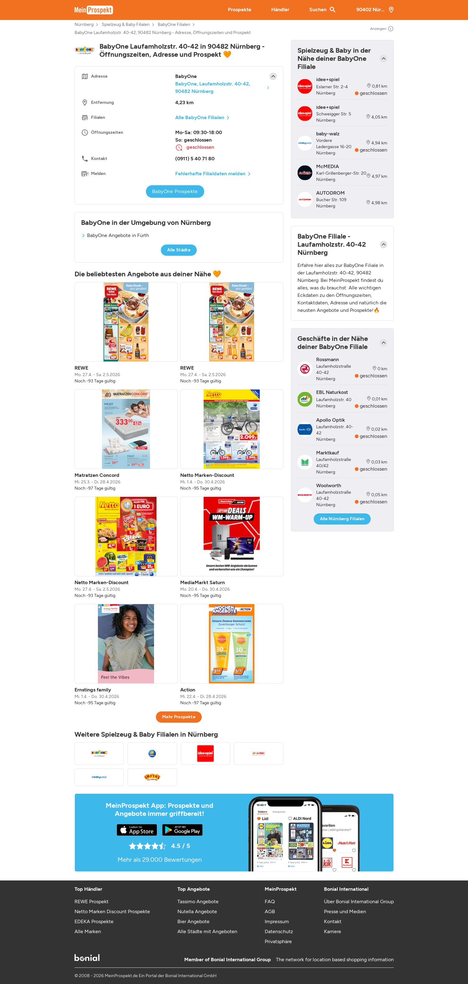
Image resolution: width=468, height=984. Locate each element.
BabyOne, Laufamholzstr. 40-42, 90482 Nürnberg (212, 87)
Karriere (332, 931)
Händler (280, 9)
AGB (270, 911)
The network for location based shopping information (335, 959)
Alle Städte (179, 250)
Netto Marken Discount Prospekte (112, 911)
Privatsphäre (278, 941)
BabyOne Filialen (174, 24)
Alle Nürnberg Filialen (342, 518)
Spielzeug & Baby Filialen (126, 24)
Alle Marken (88, 931)
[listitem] (126, 333)
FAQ (270, 901)
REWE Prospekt (92, 901)
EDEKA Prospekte (94, 921)
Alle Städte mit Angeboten (207, 931)
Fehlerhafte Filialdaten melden (210, 174)
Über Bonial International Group (359, 901)
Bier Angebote (193, 921)
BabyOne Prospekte (175, 191)
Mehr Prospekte (178, 717)
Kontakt (332, 921)
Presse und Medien (345, 911)
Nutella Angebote (197, 911)
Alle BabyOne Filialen (199, 117)
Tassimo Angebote (198, 901)
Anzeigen (382, 29)
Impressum (277, 921)
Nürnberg (84, 24)
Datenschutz (279, 931)
